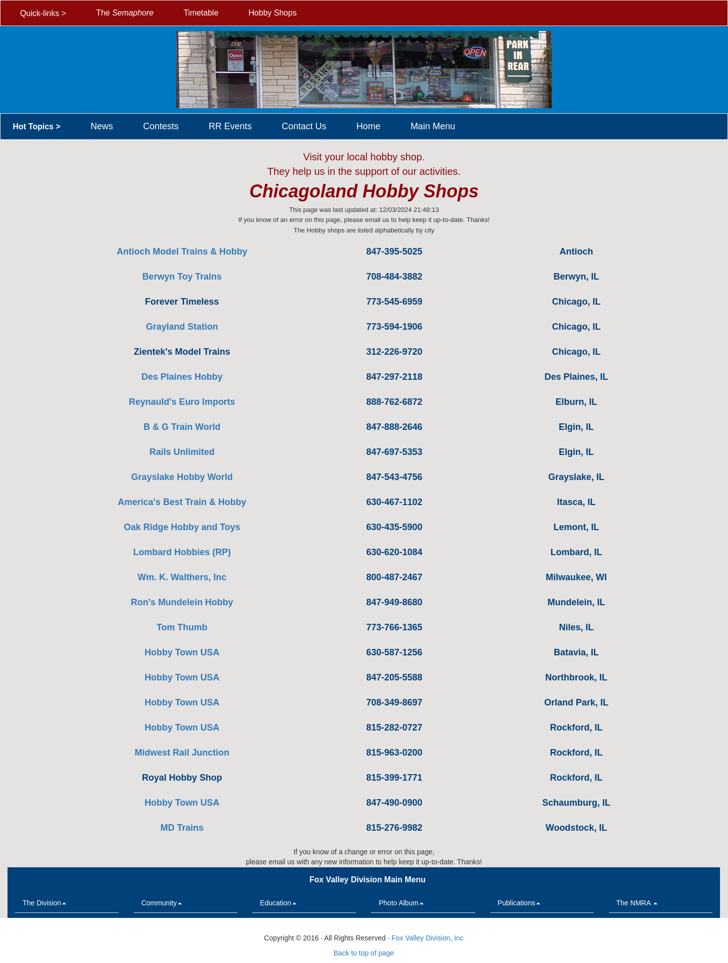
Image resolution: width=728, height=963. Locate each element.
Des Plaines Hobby (181, 377)
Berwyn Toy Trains (182, 277)
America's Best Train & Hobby (182, 502)
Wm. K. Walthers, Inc (182, 577)
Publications (519, 903)
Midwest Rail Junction (182, 753)
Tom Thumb (182, 627)
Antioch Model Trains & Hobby (182, 252)
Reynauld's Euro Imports (182, 402)
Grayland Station (182, 327)
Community (161, 903)
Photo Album (401, 903)
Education (278, 903)
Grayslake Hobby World (182, 477)
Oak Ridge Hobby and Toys (182, 527)
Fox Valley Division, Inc (428, 938)
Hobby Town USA (182, 652)
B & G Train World (182, 427)
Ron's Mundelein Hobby (182, 602)
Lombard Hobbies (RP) (182, 552)
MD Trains (181, 828)
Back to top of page (363, 953)
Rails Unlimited (181, 452)
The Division (44, 903)
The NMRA (636, 903)
